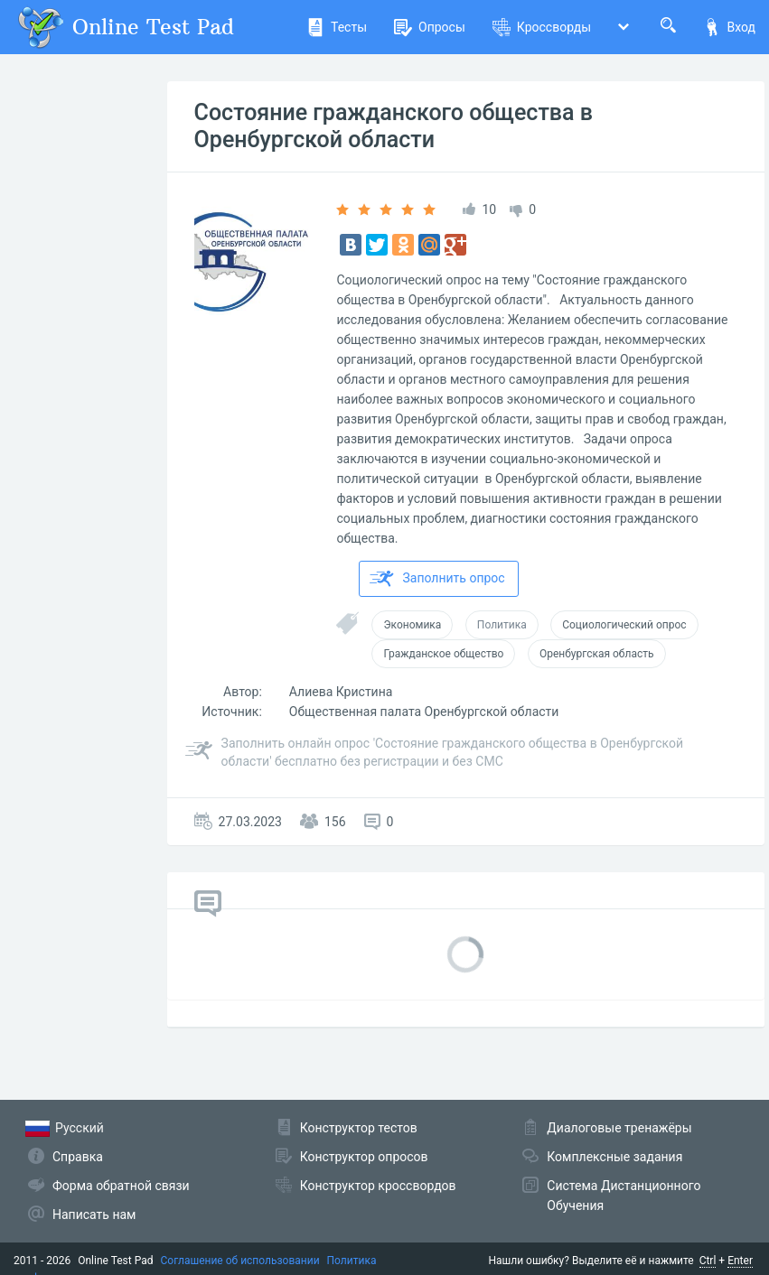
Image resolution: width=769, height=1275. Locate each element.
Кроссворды (541, 27)
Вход (729, 27)
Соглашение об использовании (240, 1260)
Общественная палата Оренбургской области (424, 711)
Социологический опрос (624, 625)
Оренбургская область (596, 653)
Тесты (336, 27)
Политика (502, 625)
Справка (77, 1156)
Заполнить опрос (437, 579)
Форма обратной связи (121, 1185)
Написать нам (94, 1214)
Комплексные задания (614, 1156)
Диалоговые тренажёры (619, 1128)
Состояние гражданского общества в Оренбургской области (393, 126)
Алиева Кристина (341, 691)
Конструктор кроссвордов (378, 1185)
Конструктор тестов (358, 1128)
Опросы (429, 27)
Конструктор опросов (364, 1156)
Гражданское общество (443, 653)
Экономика (412, 625)
